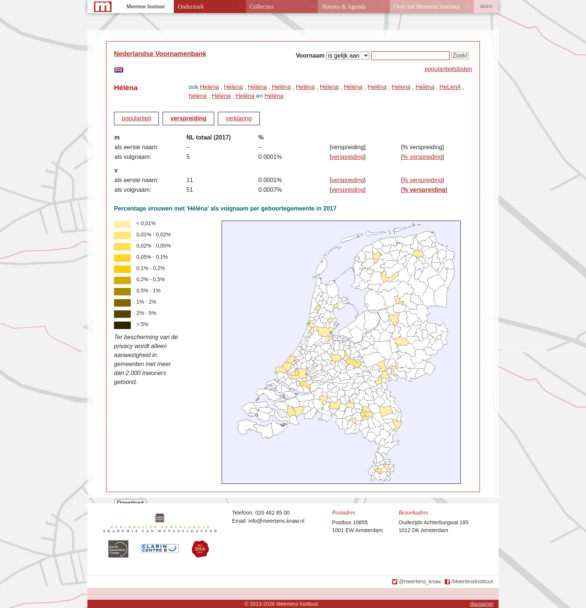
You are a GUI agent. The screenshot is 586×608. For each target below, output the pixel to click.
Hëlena (221, 96)
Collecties (262, 6)
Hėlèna (425, 87)
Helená (401, 87)
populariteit (136, 118)
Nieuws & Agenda (344, 6)
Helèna (305, 87)
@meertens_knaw (420, 581)
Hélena (233, 87)
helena (198, 96)
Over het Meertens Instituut (427, 6)
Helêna (377, 87)
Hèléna (353, 87)
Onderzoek (191, 6)
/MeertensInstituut (472, 581)
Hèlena (329, 87)
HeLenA (450, 87)
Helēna (245, 96)
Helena (209, 87)
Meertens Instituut (145, 6)
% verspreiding (422, 157)
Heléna (281, 87)
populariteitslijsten (448, 69)
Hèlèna (274, 96)
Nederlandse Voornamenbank (160, 54)
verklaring (239, 118)
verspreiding (188, 118)
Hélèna (257, 87)
